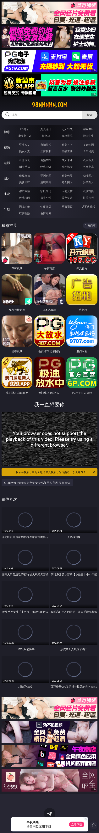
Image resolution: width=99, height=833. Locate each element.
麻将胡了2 (24, 136)
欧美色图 (67, 175)
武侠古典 (88, 191)
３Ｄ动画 (88, 144)
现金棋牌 (67, 136)
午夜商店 (45, 206)
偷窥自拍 (24, 175)
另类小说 (45, 197)
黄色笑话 (67, 197)
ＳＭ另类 (88, 151)
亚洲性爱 (24, 160)
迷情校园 (24, 197)
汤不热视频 (88, 206)
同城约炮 (24, 206)
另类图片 (88, 182)
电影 (7, 163)
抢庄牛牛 (88, 136)
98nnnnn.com (49, 105)
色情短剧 (45, 213)
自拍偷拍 (45, 144)
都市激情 (24, 191)
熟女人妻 (24, 151)
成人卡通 (67, 160)
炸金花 (46, 136)
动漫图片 (88, 175)
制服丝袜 (24, 166)
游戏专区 (88, 129)
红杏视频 (24, 213)
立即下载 (76, 824)
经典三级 (45, 166)
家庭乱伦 (45, 191)
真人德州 (45, 129)
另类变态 (88, 166)
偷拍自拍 (45, 160)
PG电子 (24, 129)
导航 (7, 209)
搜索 (89, 115)
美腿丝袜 (24, 182)
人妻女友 (67, 191)
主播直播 (67, 151)
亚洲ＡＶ (24, 144)
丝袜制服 (45, 151)
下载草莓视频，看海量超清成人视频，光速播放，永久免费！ (54, 472)
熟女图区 (67, 182)
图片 (7, 178)
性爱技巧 (88, 197)
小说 (7, 194)
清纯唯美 (45, 182)
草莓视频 (67, 206)
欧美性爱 (88, 160)
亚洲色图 (45, 175)
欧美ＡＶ (67, 144)
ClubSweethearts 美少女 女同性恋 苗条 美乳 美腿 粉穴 (37, 483)
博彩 (7, 132)
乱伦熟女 (67, 166)
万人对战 (67, 129)
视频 (7, 147)
